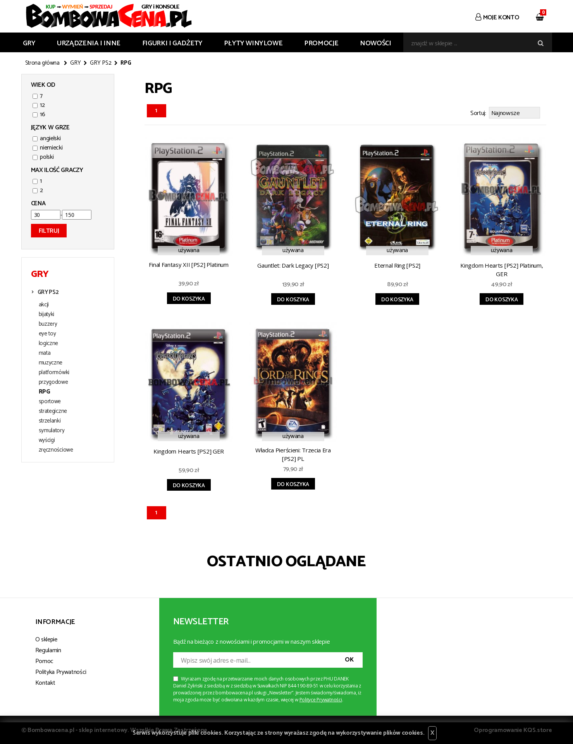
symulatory (52, 430)
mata (45, 353)
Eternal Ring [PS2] (397, 264)
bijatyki (47, 314)
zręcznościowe (56, 450)
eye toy (47, 333)
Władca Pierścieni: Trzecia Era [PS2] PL (293, 453)
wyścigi (47, 440)
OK (349, 658)
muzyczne (51, 363)
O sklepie (46, 638)
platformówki (54, 372)
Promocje (321, 43)
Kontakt (45, 682)
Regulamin (48, 649)
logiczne (49, 343)
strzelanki (50, 421)
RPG (44, 392)
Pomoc (44, 660)
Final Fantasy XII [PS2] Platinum (188, 263)
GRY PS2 (100, 63)
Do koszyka (189, 298)
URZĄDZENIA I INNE (88, 43)
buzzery (48, 324)
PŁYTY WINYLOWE (253, 43)
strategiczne (53, 411)
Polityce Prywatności (320, 698)
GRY (29, 43)
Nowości (375, 43)
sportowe (50, 401)
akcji (44, 304)
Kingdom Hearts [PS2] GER (188, 450)
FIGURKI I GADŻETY (172, 43)
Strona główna (42, 63)
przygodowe (53, 382)
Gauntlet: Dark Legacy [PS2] (293, 264)
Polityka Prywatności (61, 671)
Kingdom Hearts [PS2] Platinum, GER (501, 268)
